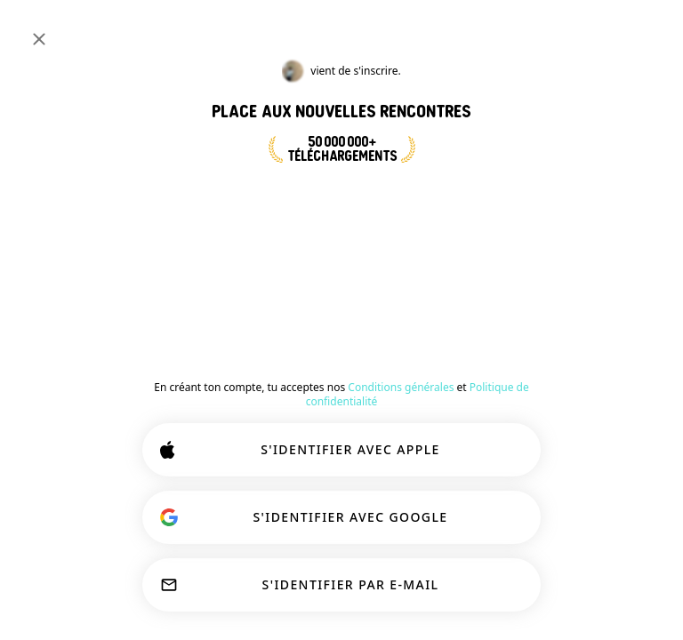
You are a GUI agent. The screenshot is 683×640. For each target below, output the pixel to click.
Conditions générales (401, 387)
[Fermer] (39, 39)
